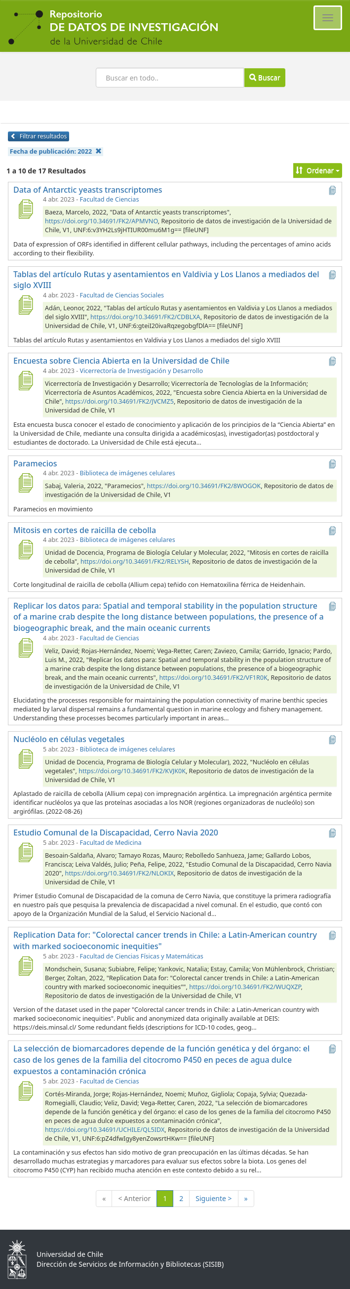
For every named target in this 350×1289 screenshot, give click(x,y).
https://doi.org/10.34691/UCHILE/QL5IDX (104, 1129)
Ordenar (318, 170)
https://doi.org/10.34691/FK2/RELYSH (134, 561)
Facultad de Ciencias (109, 199)
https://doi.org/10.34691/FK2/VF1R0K (213, 677)
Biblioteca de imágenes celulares (127, 473)
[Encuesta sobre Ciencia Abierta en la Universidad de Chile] (25, 380)
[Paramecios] (25, 483)
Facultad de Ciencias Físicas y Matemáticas (141, 956)
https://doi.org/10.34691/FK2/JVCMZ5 (119, 401)
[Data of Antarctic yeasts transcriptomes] (25, 209)
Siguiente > (213, 1198)
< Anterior (134, 1198)
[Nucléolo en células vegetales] (25, 759)
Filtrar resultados (38, 136)
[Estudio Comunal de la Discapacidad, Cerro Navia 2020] (25, 852)
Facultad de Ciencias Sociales (122, 295)
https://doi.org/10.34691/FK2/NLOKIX (119, 873)
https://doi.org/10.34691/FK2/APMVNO (101, 221)
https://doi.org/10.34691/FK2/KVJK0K (132, 771)
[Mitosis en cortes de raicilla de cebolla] (25, 549)
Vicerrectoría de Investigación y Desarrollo (141, 371)
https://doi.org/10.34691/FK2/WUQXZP (245, 987)
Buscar (264, 77)
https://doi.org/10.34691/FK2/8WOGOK (204, 486)
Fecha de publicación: (56, 151)
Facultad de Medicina (111, 842)
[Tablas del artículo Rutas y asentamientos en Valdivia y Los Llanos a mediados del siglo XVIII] (25, 305)
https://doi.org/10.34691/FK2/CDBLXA (145, 317)
